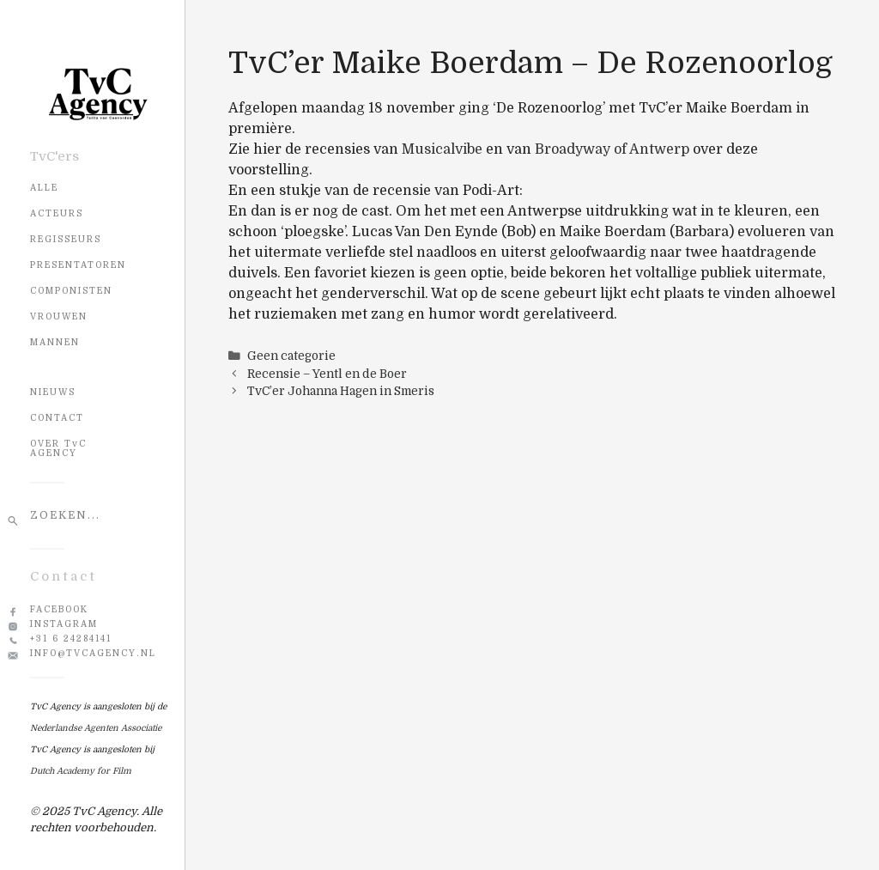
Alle (44, 187)
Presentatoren (78, 265)
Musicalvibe (442, 149)
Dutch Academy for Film (80, 771)
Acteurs (56, 213)
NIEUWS (53, 392)
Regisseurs (65, 239)
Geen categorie (291, 356)
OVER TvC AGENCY (58, 448)
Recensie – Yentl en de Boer (327, 374)
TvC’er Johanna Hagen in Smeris (340, 391)
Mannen (55, 342)
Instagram (64, 624)
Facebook (59, 609)
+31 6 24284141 (71, 638)
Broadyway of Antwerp (612, 149)
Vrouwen (59, 316)
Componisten (71, 290)
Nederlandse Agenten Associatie (95, 728)
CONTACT (57, 418)
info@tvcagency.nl (93, 653)
